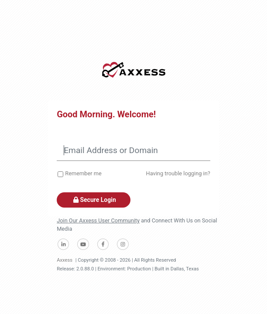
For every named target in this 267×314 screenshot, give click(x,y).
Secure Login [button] (93, 199)
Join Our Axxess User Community (98, 220)
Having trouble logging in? (178, 173)
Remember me (83, 173)
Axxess (64, 260)
